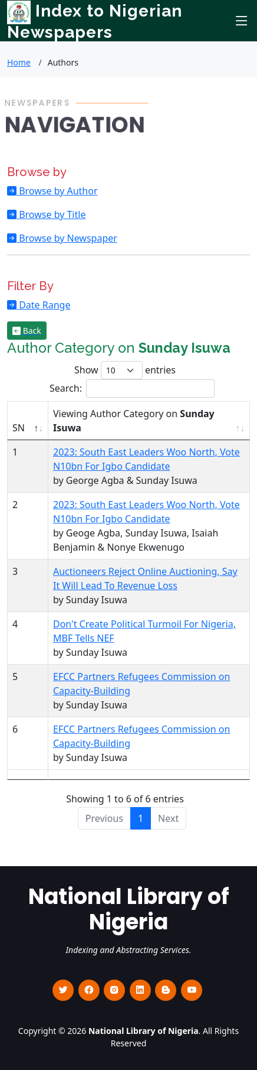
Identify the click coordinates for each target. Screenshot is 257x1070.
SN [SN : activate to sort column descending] (18, 427)
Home (19, 62)
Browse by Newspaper (67, 238)
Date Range (43, 304)
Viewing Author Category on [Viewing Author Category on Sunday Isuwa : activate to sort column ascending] (134, 420)
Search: (132, 388)
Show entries (125, 370)
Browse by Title (51, 214)
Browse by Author (57, 190)
